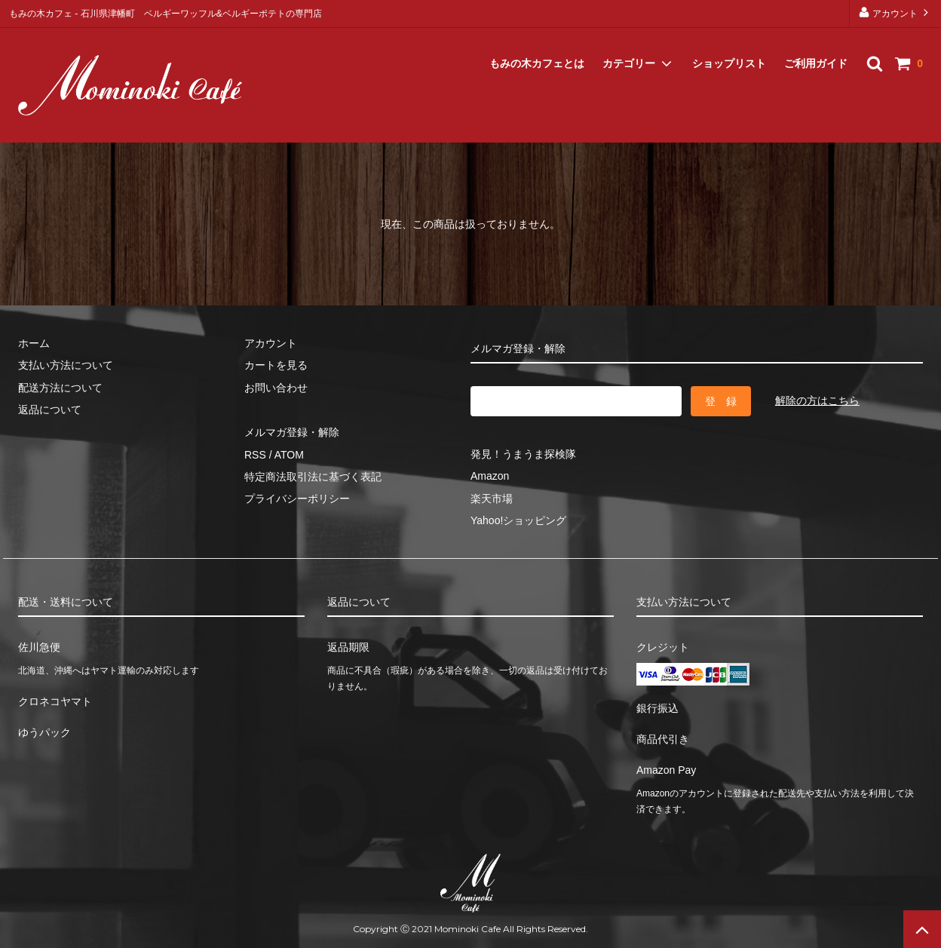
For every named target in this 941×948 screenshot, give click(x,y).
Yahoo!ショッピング (518, 520)
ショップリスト (729, 45)
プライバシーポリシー (297, 498)
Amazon (489, 476)
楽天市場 (491, 498)
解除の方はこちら (817, 400)
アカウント (895, 12)
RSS (255, 455)
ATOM (289, 455)
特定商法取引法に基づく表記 (313, 477)
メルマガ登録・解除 (69, 123)
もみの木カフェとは (536, 45)
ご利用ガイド (816, 45)
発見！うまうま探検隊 (523, 454)
